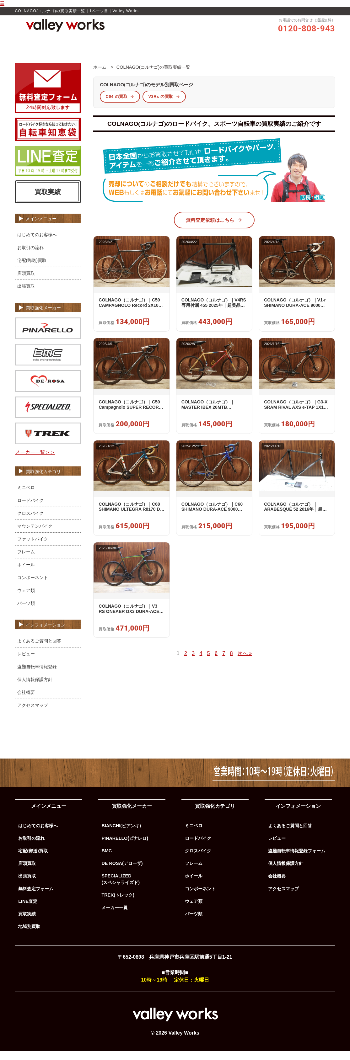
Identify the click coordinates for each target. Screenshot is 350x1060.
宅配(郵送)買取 (32, 269)
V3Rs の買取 (164, 105)
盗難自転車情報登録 (37, 675)
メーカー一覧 (114, 916)
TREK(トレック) (117, 904)
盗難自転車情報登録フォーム (296, 860)
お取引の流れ (194, 52)
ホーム (82, 52)
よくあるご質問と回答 (39, 650)
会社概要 (26, 701)
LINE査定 (27, 910)
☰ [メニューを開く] (2, 3)
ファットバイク (32, 548)
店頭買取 (26, 282)
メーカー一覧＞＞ (35, 461)
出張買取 (26, 295)
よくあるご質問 (258, 52)
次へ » (245, 662)
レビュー (163, 52)
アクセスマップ (32, 714)
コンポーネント (32, 586)
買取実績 (225, 52)
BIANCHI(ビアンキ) (121, 835)
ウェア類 (26, 599)
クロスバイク (30, 522)
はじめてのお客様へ (37, 244)
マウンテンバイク (34, 535)
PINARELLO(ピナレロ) (124, 847)
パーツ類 (26, 612)
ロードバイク (30, 509)
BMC (106, 860)
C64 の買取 (119, 105)
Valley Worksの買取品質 (121, 52)
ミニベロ (26, 496)
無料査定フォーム (35, 897)
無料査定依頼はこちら (214, 229)
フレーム (26, 560)
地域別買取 (29, 935)
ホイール (26, 573)
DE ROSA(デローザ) (122, 872)
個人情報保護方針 (34, 688)
